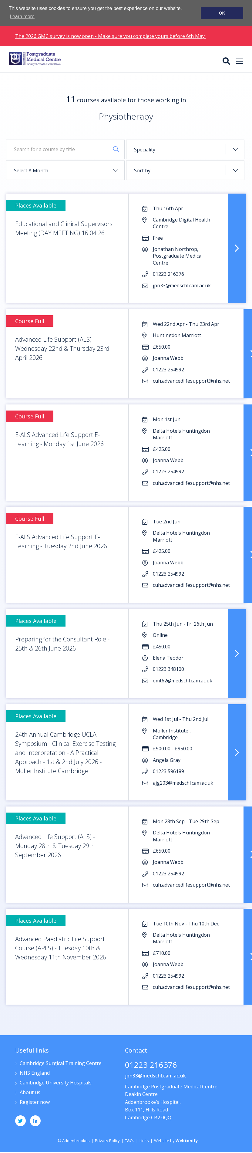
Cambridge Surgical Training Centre (61, 1063)
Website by (176, 1140)
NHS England (35, 1073)
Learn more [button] (22, 16)
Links (144, 1140)
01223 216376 (151, 1065)
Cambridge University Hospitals (56, 1083)
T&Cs (129, 1140)
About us (30, 1092)
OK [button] (222, 13)
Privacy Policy (107, 1140)
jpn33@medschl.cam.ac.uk (155, 1075)
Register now (35, 1102)
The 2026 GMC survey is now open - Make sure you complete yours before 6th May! (110, 36)
